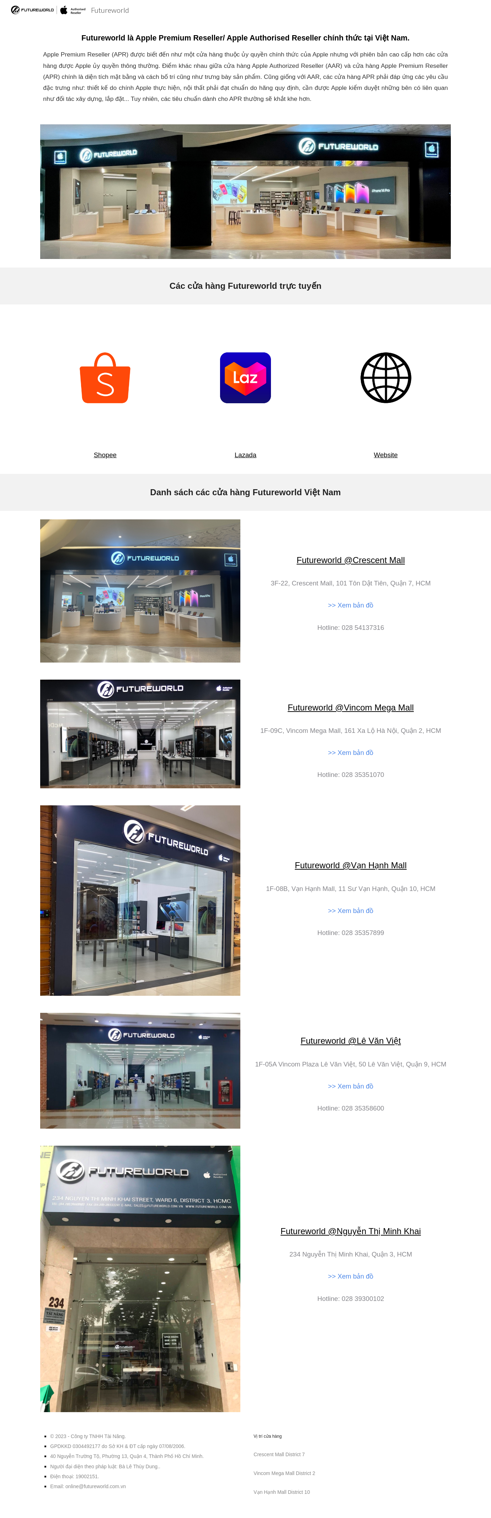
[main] (245, 67)
